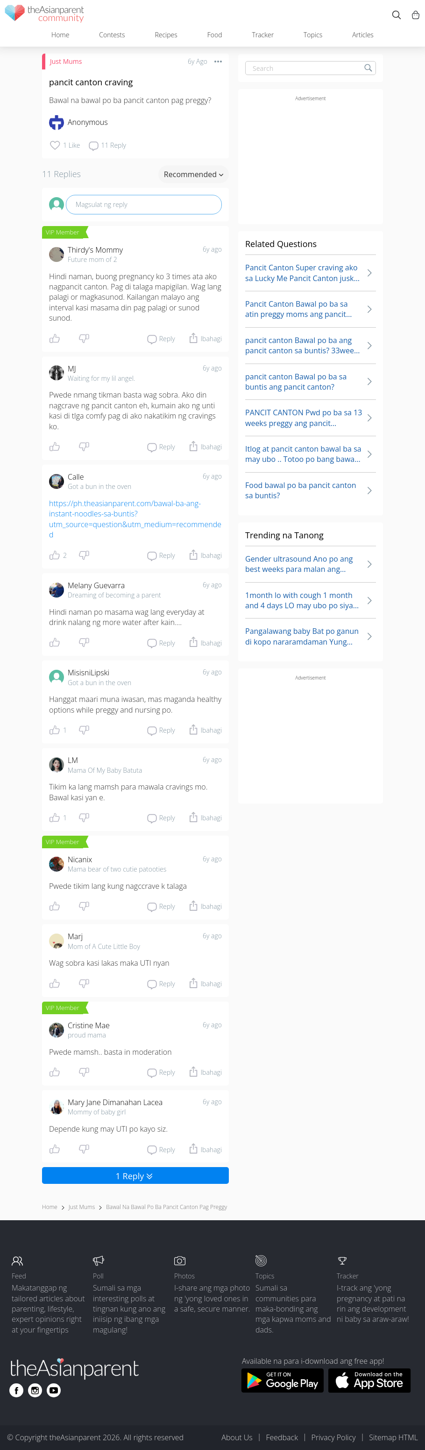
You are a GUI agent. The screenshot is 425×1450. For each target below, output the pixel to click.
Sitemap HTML (393, 1437)
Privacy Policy (334, 1437)
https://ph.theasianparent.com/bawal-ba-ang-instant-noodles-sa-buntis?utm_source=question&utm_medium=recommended (135, 519)
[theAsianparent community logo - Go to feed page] (44, 15)
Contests (112, 34)
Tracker (263, 34)
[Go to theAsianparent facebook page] (16, 1390)
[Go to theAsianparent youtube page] (54, 1390)
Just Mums (66, 61)
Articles (363, 34)
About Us (236, 1437)
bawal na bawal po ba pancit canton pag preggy (166, 1207)
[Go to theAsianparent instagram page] (35, 1390)
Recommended (193, 174)
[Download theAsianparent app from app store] (369, 1390)
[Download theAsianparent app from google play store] (282, 1390)
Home (60, 34)
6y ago (212, 249)
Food (214, 34)
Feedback (282, 1437)
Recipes (166, 34)
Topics (313, 34)
